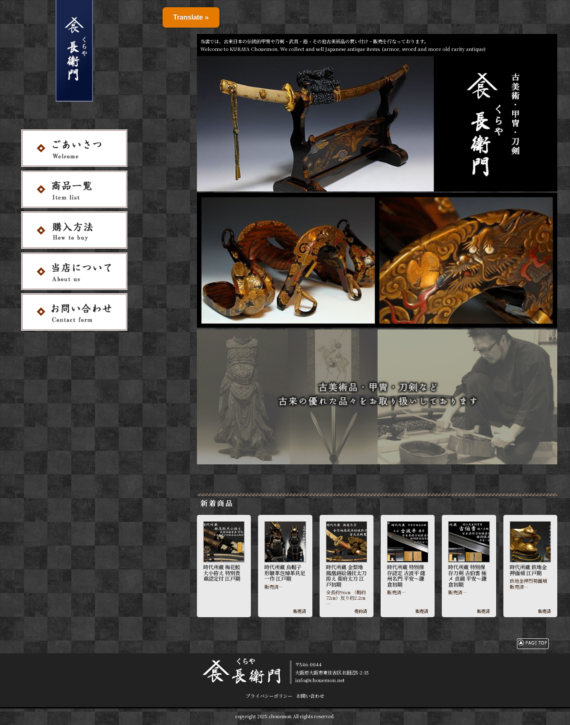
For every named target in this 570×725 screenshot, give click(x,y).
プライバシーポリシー (269, 695)
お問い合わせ (166, 42)
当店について (166, 35)
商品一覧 (160, 19)
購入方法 (160, 27)
